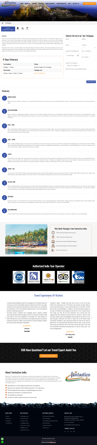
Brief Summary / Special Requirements (76, 69)
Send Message (91, 81)
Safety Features (47, 425)
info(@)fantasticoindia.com (72, 425)
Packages (41, 3)
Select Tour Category (72, 63)
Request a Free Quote (48, 356)
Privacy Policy (46, 418)
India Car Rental (50, 3)
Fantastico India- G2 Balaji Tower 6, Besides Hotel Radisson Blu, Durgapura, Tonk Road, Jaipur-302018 (74, 418)
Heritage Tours (24, 416)
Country (84, 45)
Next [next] (91, 317)
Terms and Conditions (48, 416)
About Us (27, 3)
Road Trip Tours (24, 430)
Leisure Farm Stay (62, 3)
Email (67, 45)
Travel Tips (45, 427)
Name (68, 39)
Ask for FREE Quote (39, 73)
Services (34, 3)
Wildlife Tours (24, 427)
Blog (69, 3)
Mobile (84, 39)
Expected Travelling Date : (72, 52)
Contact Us (76, 3)
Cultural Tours (24, 418)
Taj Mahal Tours (24, 423)
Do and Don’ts (46, 423)
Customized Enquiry (89, 3)
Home (21, 3)
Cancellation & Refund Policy (50, 421)
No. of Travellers (87, 51)
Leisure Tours (24, 421)
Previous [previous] (5, 317)
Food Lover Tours (25, 425)
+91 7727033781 (69, 422)
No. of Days (85, 57)
